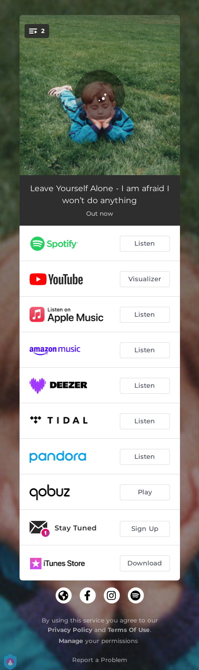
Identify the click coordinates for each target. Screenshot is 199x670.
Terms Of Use (129, 629)
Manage (71, 640)
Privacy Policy (70, 629)
